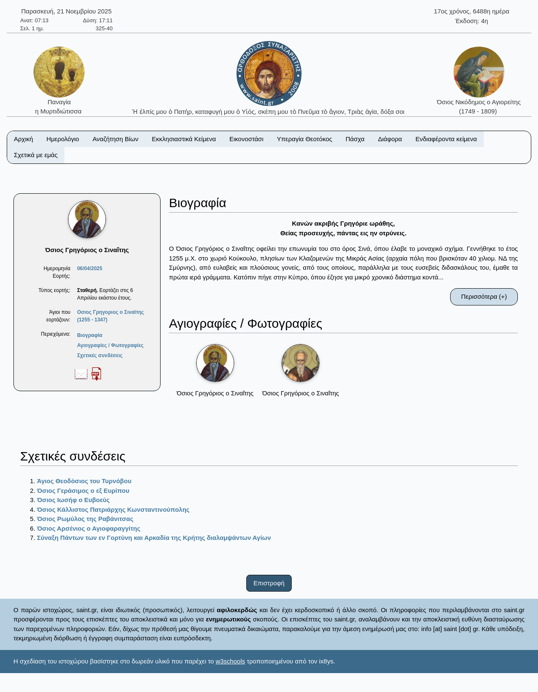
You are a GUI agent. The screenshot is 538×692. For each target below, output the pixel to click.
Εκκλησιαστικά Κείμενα (184, 138)
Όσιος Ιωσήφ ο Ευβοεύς (73, 499)
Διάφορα (390, 138)
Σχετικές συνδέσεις (99, 355)
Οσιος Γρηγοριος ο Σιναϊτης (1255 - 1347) (110, 316)
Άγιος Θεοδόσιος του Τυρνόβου (84, 480)
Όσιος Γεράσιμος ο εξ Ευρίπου (83, 490)
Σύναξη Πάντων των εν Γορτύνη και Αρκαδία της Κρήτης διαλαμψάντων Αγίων (154, 537)
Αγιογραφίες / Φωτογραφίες (110, 345)
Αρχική (23, 138)
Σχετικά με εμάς (36, 154)
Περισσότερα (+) (484, 296)
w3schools (230, 661)
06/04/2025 (89, 268)
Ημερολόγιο (63, 138)
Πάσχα (354, 138)
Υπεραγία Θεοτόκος (304, 138)
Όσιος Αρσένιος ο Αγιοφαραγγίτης (88, 528)
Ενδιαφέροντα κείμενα (446, 138)
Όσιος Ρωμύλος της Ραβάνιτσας (85, 518)
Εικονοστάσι (246, 138)
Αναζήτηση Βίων (115, 138)
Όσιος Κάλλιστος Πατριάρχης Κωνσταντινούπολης (113, 509)
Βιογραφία (89, 335)
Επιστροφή (269, 583)
